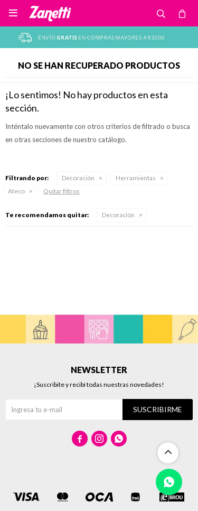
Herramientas (136, 178)
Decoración (78, 178)
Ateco (16, 191)
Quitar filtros (61, 191)
